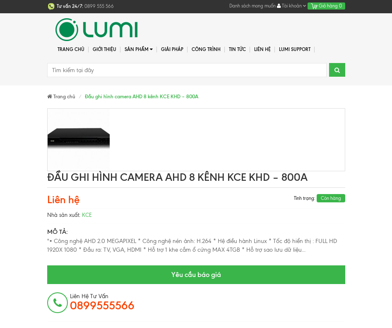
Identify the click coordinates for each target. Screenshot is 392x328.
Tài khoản (291, 6)
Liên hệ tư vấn (102, 302)
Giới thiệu (104, 49)
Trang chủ (71, 49)
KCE (87, 215)
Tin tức (237, 49)
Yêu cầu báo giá (196, 274)
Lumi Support (294, 49)
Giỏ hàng (326, 6)
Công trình (206, 49)
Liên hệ (262, 49)
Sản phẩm (139, 49)
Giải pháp (172, 49)
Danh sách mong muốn (252, 6)
